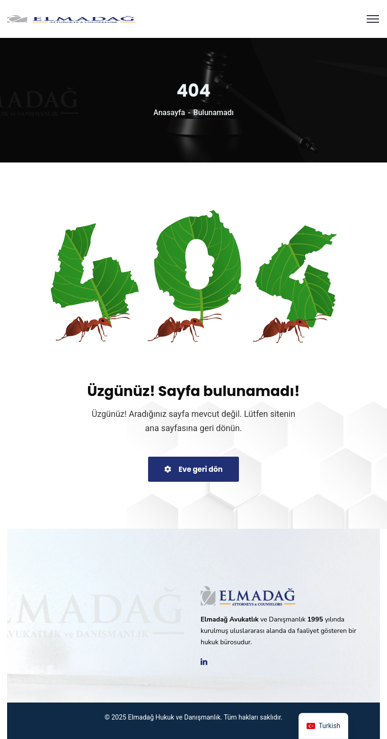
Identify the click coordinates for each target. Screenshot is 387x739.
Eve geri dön (193, 469)
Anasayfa (169, 112)
